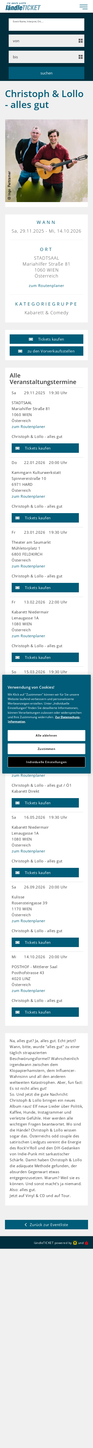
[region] (46, 723)
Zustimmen (47, 748)
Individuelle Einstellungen (46, 762)
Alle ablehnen (46, 735)
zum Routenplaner (46, 280)
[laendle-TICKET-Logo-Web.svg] (40, 6)
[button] (46, 334)
